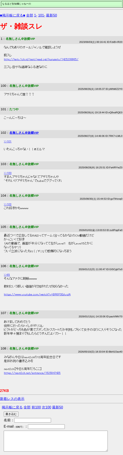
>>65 (7, 274)
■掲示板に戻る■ (12, 15)
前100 (36, 407)
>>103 (8, 204)
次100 (46, 407)
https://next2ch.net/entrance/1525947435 (32, 373)
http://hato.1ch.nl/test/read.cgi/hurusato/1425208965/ (41, 59)
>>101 (8, 141)
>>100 (8, 173)
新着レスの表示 (12, 399)
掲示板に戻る (12, 407)
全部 (29, 15)
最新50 (51, 15)
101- (41, 15)
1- (35, 15)
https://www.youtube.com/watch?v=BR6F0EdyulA (37, 294)
